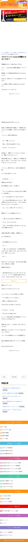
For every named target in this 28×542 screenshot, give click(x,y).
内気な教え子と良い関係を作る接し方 (11, 388)
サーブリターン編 (6, 429)
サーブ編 (4, 426)
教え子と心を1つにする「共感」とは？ (12, 396)
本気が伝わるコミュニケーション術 (11, 406)
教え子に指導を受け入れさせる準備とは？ (12, 401)
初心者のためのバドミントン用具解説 (11, 465)
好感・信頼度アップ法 (7, 480)
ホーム (2, 52)
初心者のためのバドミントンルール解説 (11, 462)
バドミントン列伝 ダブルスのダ (14, 422)
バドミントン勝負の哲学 (14, 506)
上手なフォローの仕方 (7, 486)
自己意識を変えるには (7, 483)
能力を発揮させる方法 (7, 450)
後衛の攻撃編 (5, 435)
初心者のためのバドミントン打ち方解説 (11, 468)
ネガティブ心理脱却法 (7, 447)
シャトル (4, 523)
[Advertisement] (14, 37)
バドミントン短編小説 (7, 532)
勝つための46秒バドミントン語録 (10, 510)
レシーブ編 (4, 438)
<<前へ (4, 377)
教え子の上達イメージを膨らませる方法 (12, 409)
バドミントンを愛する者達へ (14, 527)
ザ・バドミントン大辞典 (14, 515)
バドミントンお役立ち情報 (14, 491)
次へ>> (24, 377)
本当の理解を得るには (22, 52)
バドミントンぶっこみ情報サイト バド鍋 (10, 4)
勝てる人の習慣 (6, 498)
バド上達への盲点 (6, 495)
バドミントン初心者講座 (14, 458)
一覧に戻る (14, 377)
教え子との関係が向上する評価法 (10, 393)
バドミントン (5, 520)
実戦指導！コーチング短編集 (10, 52)
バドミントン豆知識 (7, 501)
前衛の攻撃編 (5, 432)
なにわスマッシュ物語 (14, 476)
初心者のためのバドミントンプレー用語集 (12, 471)
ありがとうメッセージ (7, 535)
